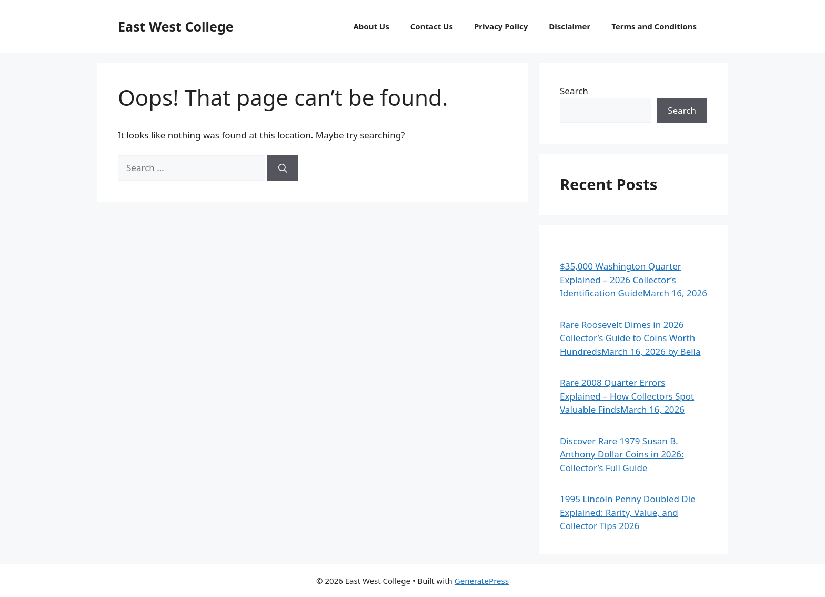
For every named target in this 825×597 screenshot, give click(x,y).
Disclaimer (569, 26)
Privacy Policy (501, 26)
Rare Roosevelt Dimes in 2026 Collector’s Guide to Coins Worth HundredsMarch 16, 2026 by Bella (630, 338)
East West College (176, 26)
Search (574, 91)
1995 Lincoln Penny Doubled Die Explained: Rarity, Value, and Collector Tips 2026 (628, 512)
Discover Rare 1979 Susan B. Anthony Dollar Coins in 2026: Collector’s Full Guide (622, 454)
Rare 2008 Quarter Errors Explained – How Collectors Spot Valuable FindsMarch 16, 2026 (627, 395)
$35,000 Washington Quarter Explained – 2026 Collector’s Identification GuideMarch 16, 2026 (633, 279)
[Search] (282, 168)
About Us (371, 26)
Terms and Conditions (654, 26)
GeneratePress (482, 580)
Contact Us (431, 26)
